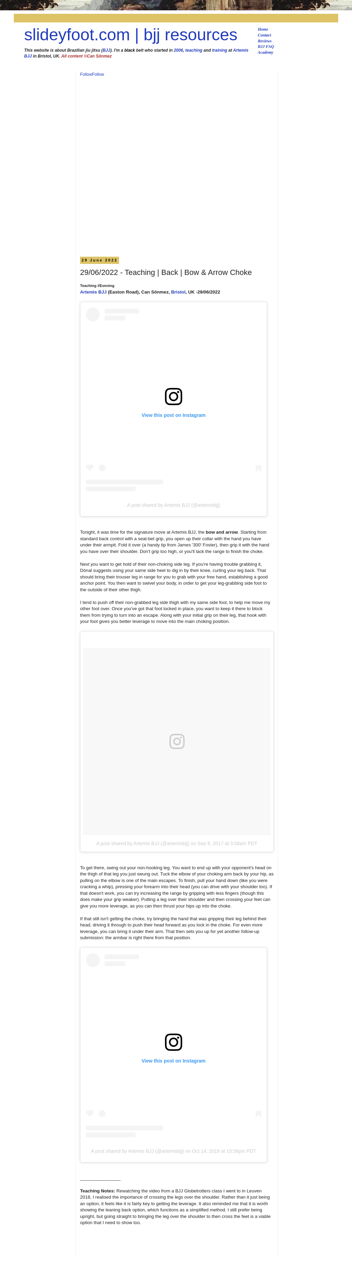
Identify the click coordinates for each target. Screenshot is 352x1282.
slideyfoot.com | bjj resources (130, 34)
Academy (265, 52)
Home (263, 29)
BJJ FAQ (266, 46)
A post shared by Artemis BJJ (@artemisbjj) (173, 505)
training (219, 50)
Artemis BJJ (93, 292)
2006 (178, 50)
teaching (193, 50)
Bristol (178, 292)
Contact (264, 35)
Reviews (265, 41)
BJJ (106, 50)
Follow (86, 74)
